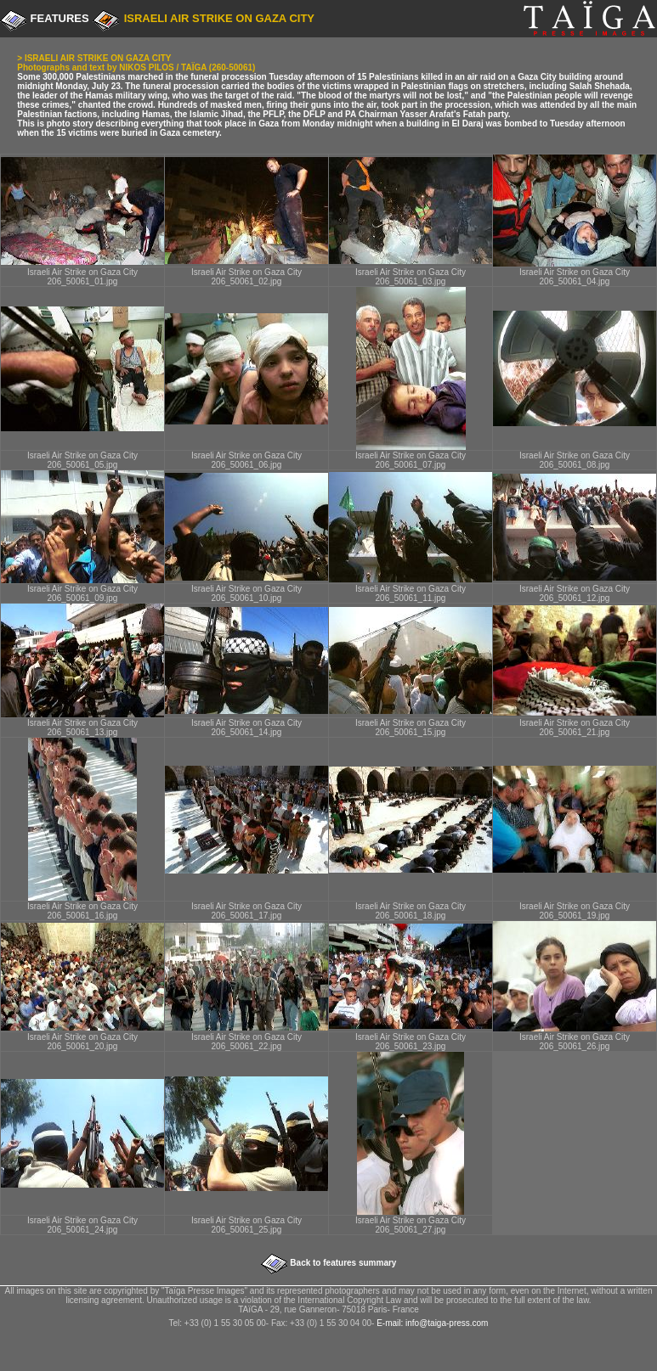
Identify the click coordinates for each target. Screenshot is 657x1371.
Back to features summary (342, 1262)
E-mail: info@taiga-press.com (432, 1323)
